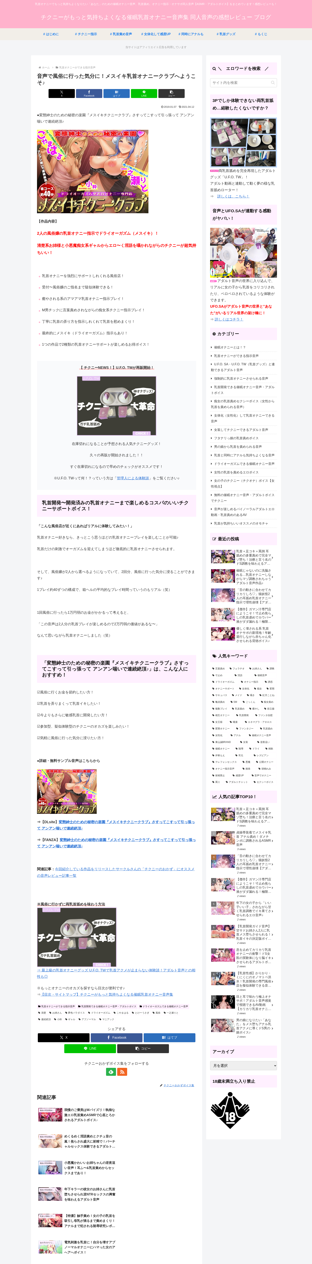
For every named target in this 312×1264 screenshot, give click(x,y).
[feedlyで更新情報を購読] (112, 1072)
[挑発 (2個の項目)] (248, 769)
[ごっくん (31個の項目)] (249, 702)
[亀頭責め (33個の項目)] (219, 702)
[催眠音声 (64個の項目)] (265, 676)
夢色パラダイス (75, 1012)
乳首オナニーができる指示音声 (56, 1006)
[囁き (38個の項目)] (251, 695)
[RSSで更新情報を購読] (121, 1072)
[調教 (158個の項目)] (271, 669)
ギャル (70, 1019)
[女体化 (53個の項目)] (244, 689)
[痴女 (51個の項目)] (258, 689)
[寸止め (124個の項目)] (221, 676)
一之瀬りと (171, 1012)
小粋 (58, 1019)
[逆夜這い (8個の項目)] (266, 742)
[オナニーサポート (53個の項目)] (224, 689)
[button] (170, 93)
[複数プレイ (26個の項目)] (220, 709)
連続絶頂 (44, 1019)
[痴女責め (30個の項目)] (268, 702)
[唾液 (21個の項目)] (235, 722)
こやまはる (121, 1012)
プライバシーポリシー (173, 1251)
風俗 (156, 1012)
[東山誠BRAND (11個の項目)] (224, 742)
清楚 (42, 1012)
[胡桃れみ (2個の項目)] (267, 769)
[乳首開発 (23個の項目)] (243, 715)
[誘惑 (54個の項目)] (270, 682)
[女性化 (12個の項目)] (219, 736)
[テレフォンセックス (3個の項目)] (225, 762)
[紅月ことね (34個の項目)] (267, 695)
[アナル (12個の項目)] (237, 736)
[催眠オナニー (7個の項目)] (222, 749)
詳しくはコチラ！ (229, 319)
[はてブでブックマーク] (116, 93)
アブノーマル (87, 1019)
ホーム (129, 1251)
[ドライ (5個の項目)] (255, 749)
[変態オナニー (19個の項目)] (222, 729)
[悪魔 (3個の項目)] (247, 762)
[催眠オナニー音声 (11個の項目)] (262, 736)
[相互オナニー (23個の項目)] (222, 715)
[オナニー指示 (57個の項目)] (250, 682)
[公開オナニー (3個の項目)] (265, 762)
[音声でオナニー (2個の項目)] (263, 776)
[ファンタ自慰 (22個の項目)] (265, 715)
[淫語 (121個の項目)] (242, 676)
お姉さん (55, 1012)
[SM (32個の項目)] (234, 702)
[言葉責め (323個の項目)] (219, 669)
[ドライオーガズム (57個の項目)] (224, 682)
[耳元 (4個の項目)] (242, 756)
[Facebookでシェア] (90, 93)
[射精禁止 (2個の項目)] (220, 776)
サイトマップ (146, 1251)
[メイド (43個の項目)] (237, 695)
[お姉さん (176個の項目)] (256, 669)
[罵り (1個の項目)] (217, 782)
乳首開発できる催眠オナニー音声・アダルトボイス (107, 1006)
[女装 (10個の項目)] (246, 742)
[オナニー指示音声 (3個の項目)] (225, 769)
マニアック (106, 1019)
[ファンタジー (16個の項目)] (245, 729)
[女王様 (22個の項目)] (219, 722)
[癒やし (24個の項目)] (255, 709)
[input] (243, 82)
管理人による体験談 (133, 478)
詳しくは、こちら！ (233, 196)
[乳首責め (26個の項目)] (238, 709)
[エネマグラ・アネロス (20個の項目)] (260, 722)
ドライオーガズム (99, 1012)
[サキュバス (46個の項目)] (220, 695)
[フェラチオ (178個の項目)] (237, 669)
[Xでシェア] (63, 93)
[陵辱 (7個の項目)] (240, 749)
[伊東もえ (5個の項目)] (222, 756)
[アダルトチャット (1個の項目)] (237, 782)
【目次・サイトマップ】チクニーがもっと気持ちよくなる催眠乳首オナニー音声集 (107, 994)
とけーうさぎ (140, 1012)
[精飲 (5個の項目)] (270, 749)
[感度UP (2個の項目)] (240, 776)
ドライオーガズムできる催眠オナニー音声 (164, 1006)
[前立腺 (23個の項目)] (269, 709)
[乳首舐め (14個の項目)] (267, 729)
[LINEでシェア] (143, 93)
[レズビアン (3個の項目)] (264, 756)
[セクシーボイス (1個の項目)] (264, 782)
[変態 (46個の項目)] (271, 689)
